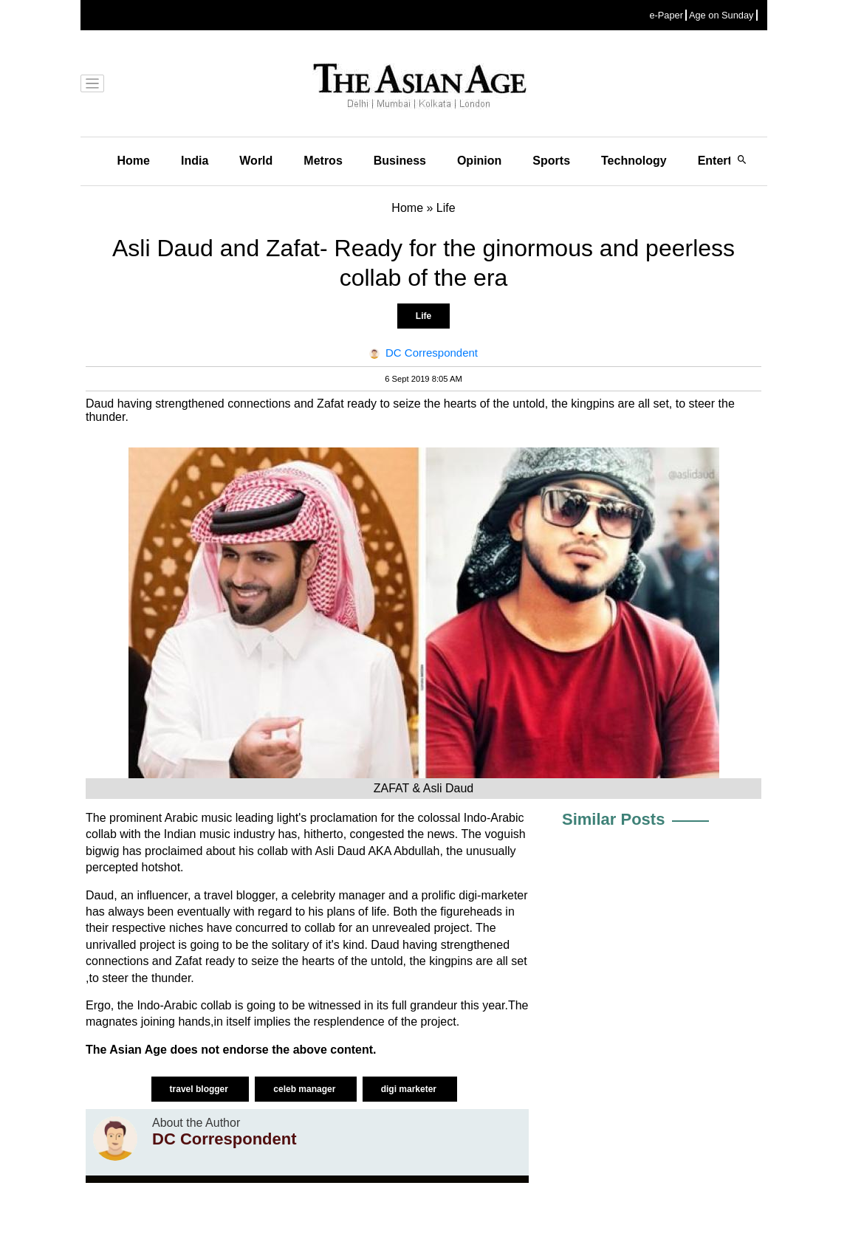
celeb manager (305, 1089)
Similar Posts (613, 819)
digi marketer (410, 1089)
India (194, 160)
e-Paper (666, 15)
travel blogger (200, 1089)
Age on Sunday (721, 15)
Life (423, 316)
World (255, 160)
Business (400, 160)
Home (133, 160)
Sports (551, 160)
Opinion (479, 160)
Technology (634, 160)
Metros (323, 160)
